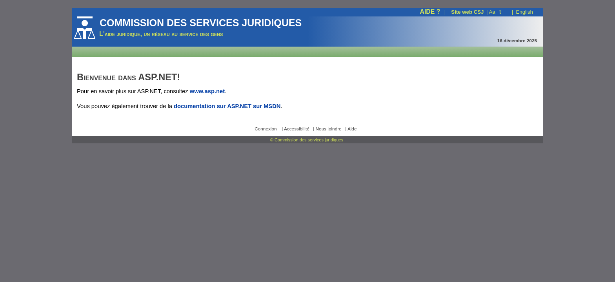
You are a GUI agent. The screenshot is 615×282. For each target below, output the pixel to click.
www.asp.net (207, 91)
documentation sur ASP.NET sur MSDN (227, 106)
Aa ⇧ (496, 12)
